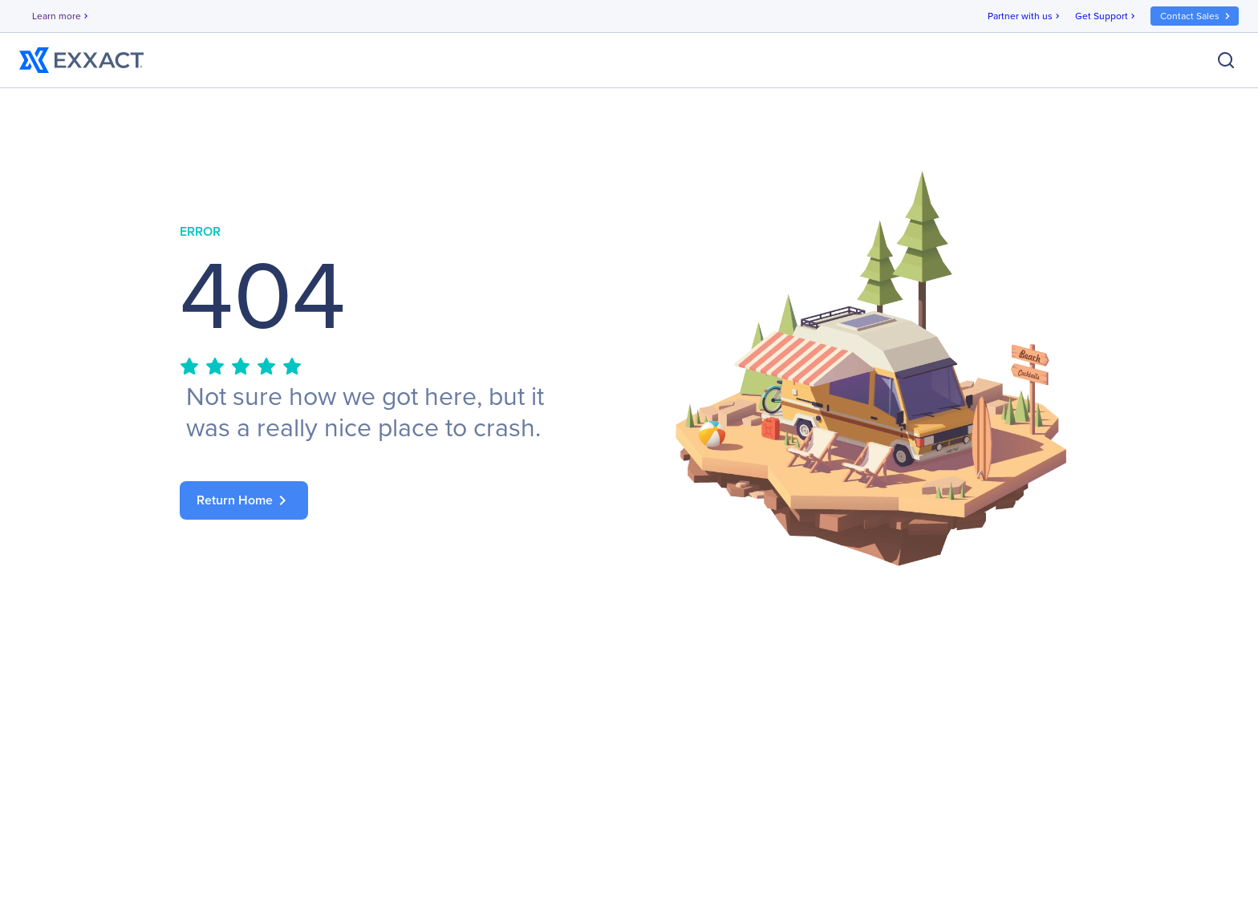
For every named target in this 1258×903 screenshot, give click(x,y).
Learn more (61, 16)
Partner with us (1025, 16)
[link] (388, 500)
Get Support (1106, 16)
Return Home (244, 500)
